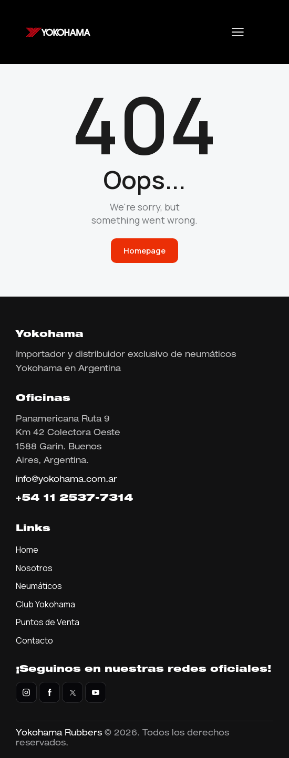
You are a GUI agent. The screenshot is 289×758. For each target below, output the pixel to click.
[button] (238, 32)
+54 (29, 498)
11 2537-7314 (88, 498)
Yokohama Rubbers (59, 734)
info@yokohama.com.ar (66, 480)
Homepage (144, 250)
